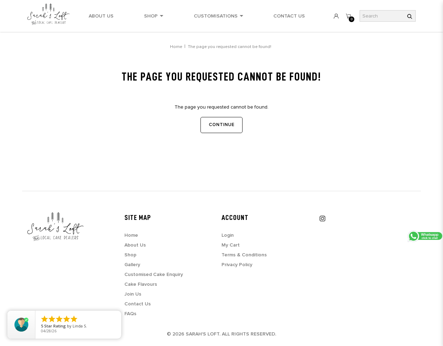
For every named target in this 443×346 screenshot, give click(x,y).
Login (228, 235)
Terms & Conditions (244, 254)
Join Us (132, 294)
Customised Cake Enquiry (153, 274)
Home (176, 46)
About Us (135, 245)
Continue (221, 125)
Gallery (132, 264)
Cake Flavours (140, 284)
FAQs (130, 313)
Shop (130, 254)
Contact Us (137, 304)
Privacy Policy (237, 264)
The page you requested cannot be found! (229, 46)
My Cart (231, 245)
